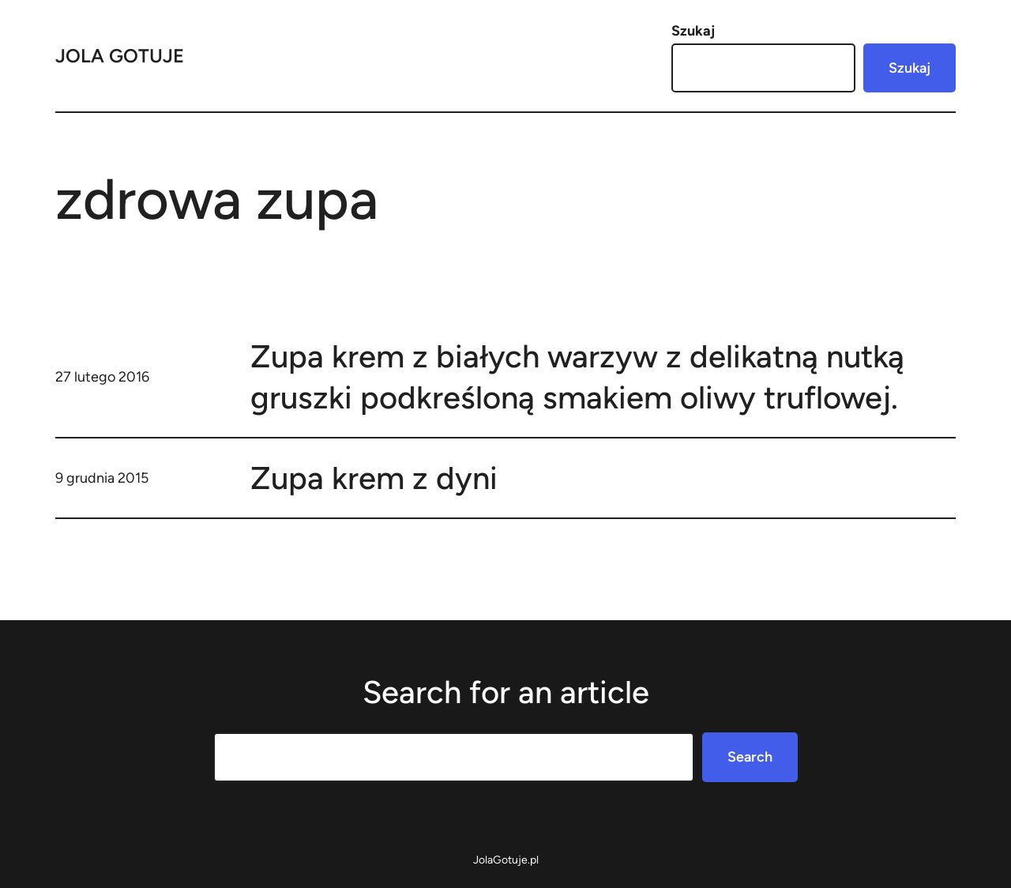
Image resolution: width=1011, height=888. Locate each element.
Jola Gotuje (119, 55)
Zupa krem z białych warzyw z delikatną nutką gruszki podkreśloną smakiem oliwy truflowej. (577, 376)
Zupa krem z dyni (374, 478)
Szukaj (693, 31)
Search (749, 757)
